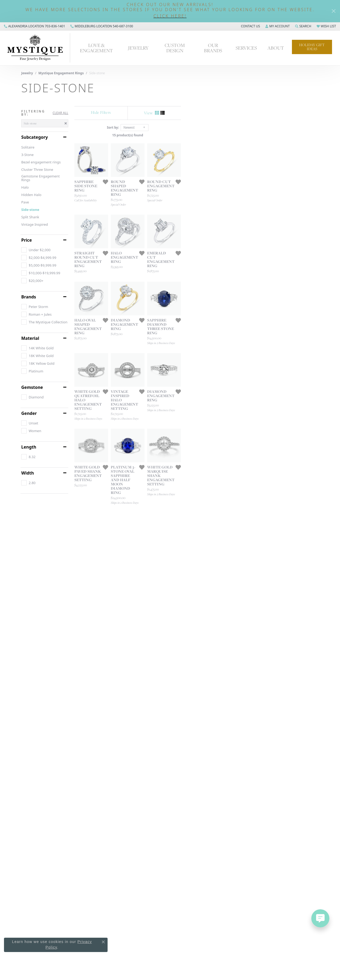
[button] (170, 16)
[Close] (333, 11)
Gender (29, 413)
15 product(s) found (196, 135)
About (275, 48)
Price (26, 240)
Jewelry (138, 48)
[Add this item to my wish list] (151, 227)
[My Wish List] (326, 26)
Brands (28, 297)
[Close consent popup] (103, 942)
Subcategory (34, 137)
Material (30, 338)
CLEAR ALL (60, 113)
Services (246, 48)
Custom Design (175, 47)
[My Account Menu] (277, 26)
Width (27, 473)
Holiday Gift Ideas (312, 46)
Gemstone (32, 387)
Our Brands (213, 47)
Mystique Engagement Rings (61, 73)
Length (28, 447)
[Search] (303, 26)
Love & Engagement (96, 47)
